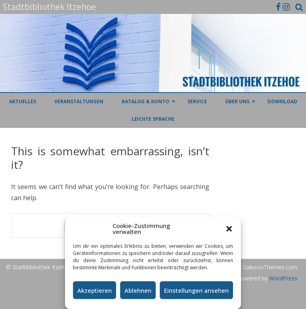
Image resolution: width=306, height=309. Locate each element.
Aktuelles (22, 101)
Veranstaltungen (78, 101)
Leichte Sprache (153, 119)
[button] (229, 229)
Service (197, 101)
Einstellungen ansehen (196, 290)
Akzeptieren (94, 290)
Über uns (237, 101)
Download (282, 101)
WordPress (282, 278)
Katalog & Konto (145, 101)
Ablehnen (137, 290)
